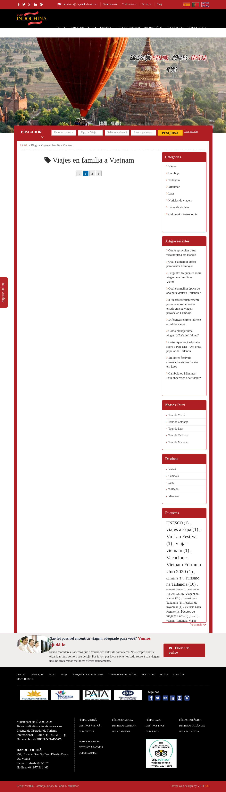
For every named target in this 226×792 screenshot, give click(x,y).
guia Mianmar (88, 752)
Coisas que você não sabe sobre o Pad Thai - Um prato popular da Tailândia (183, 347)
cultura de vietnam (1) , (177, 589)
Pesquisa (170, 133)
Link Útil (179, 674)
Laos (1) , (195, 616)
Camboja (172, 173)
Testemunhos (129, 4)
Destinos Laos (155, 725)
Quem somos (110, 4)
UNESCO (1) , (178, 523)
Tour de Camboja (178, 421)
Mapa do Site (25, 679)
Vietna (171, 166)
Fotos (164, 674)
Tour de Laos (176, 428)
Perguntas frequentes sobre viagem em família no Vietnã (183, 277)
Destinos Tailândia (192, 725)
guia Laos (152, 731)
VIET (203, 785)
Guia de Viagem (128, 28)
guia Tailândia (189, 731)
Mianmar (173, 186)
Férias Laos (153, 719)
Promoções (153, 28)
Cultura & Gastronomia (181, 214)
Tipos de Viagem (83, 28)
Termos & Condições (122, 674)
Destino (106, 28)
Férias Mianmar (89, 741)
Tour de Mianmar (178, 442)
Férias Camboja (122, 719)
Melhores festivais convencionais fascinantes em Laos (182, 362)
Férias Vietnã (88, 719)
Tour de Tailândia (178, 435)
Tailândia (173, 489)
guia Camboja (121, 731)
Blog (159, 4)
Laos (170, 193)
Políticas (148, 674)
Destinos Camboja (124, 725)
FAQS (64, 674)
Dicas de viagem (177, 207)
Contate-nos (197, 28)
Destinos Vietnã (89, 725)
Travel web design (181, 785)
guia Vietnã (86, 731)
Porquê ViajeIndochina (88, 674)
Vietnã (172, 469)
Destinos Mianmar (91, 747)
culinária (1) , (175, 578)
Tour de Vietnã (176, 415)
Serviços (146, 4)
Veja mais (198, 624)
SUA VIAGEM (175, 28)
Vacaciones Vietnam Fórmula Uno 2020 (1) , (183, 564)
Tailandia (173, 180)
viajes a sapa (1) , (183, 529)
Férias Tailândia (190, 719)
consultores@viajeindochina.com (79, 4)
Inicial (62, 28)
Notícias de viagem (179, 200)
